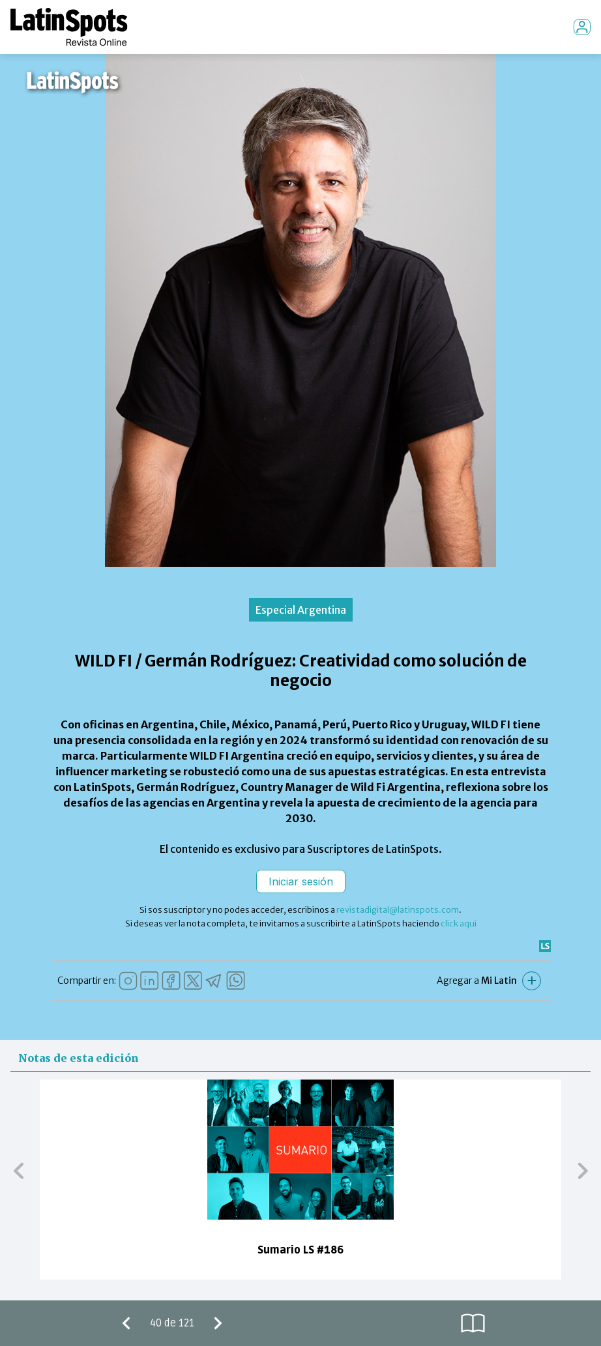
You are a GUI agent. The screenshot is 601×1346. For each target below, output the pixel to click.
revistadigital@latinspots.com (397, 909)
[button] (18, 1170)
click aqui (458, 923)
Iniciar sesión (301, 881)
